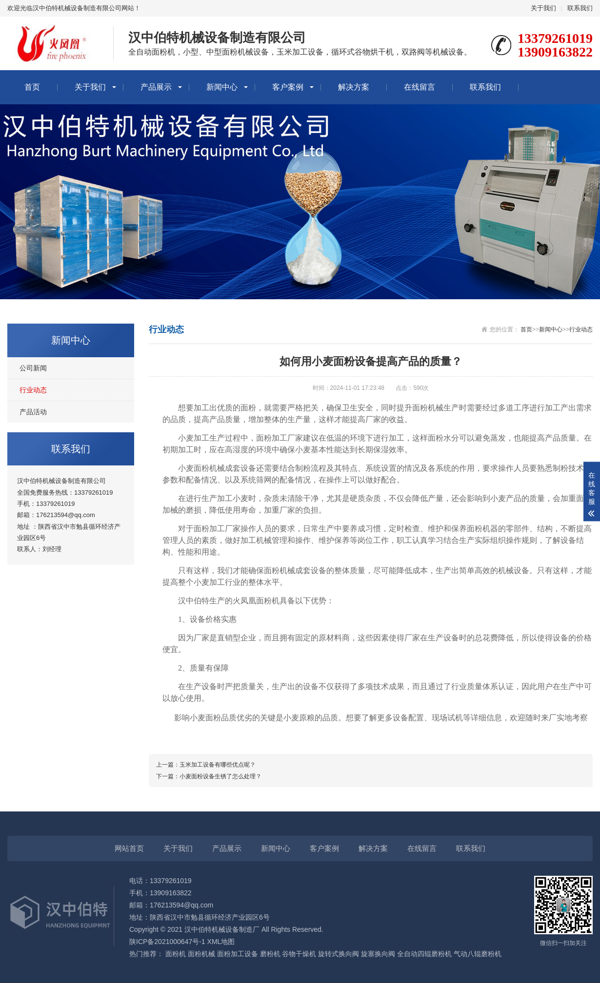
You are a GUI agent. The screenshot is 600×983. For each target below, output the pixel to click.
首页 (32, 87)
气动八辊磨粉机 (477, 954)
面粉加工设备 (237, 954)
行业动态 (33, 390)
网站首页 (129, 848)
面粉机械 (201, 954)
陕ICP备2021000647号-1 (167, 941)
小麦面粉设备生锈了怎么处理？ (220, 776)
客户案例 (287, 87)
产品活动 (33, 412)
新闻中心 (222, 87)
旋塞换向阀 (378, 954)
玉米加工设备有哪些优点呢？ (218, 764)
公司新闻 (33, 368)
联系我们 (580, 8)
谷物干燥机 (299, 954)
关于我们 (543, 8)
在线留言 (419, 87)
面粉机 (175, 954)
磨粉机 (270, 954)
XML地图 (221, 941)
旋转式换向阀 (338, 954)
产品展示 (156, 87)
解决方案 (353, 87)
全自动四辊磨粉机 (424, 954)
